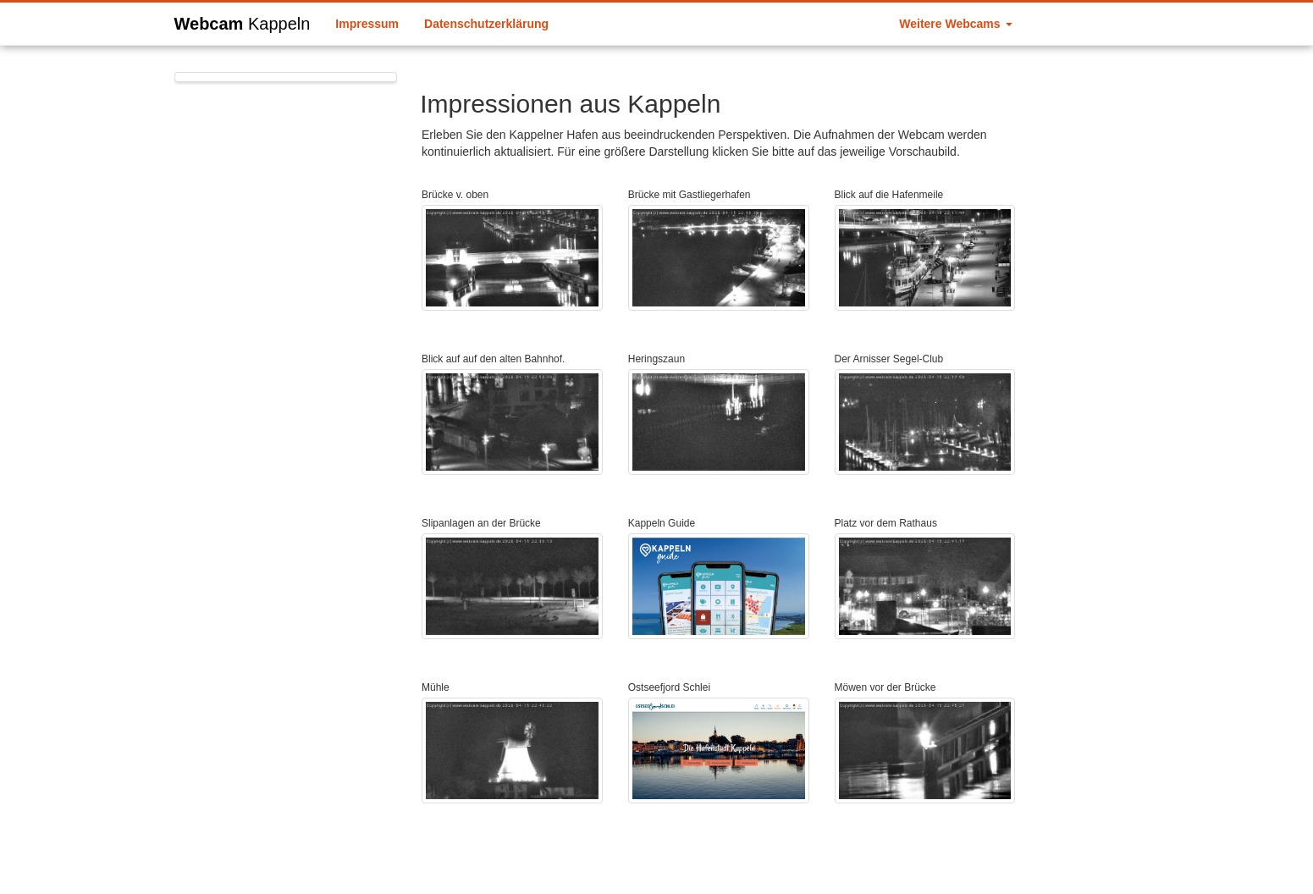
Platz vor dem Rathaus (886, 523)
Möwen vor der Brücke (885, 687)
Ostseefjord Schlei (669, 687)
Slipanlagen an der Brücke (481, 523)
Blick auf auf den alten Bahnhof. (493, 359)
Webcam (242, 21)
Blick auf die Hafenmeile (889, 195)
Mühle (436, 687)
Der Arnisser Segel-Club (889, 359)
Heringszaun (656, 359)
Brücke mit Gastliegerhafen (689, 195)
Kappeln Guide (661, 523)
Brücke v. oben (455, 195)
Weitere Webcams (955, 23)
